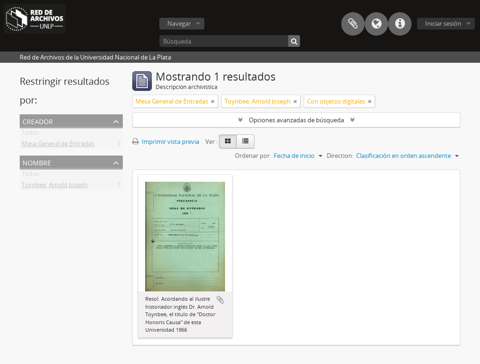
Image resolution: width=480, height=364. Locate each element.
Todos (30, 134)
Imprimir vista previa (165, 141)
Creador (37, 120)
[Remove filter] (213, 101)
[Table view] (245, 141)
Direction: (340, 155)
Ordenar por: (253, 155)
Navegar (179, 23)
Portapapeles (353, 24)
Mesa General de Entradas (58, 145)
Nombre (36, 162)
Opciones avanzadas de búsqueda (296, 120)
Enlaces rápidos (400, 24)
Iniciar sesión (443, 23)
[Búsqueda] (229, 41)
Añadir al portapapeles (220, 300)
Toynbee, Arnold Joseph (55, 186)
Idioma (376, 24)
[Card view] (228, 141)
